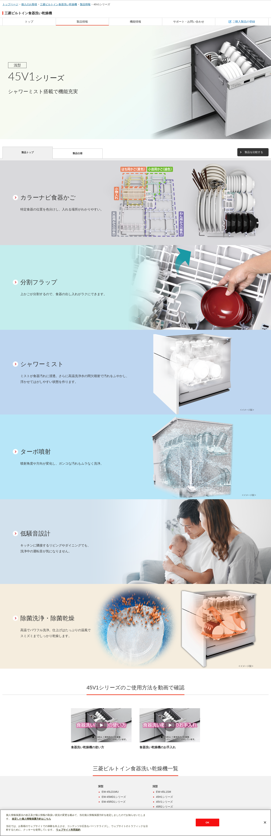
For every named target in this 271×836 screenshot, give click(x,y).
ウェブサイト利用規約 (68, 829)
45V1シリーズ (102, 4)
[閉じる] (265, 822)
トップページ (10, 4)
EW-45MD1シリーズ (114, 796)
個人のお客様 (29, 4)
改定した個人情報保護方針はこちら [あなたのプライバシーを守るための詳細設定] (31, 818)
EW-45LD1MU (110, 791)
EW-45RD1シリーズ (114, 801)
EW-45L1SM (163, 791)
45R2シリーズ (164, 806)
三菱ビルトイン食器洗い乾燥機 (58, 4)
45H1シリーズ (164, 796)
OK (207, 822)
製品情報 (85, 4)
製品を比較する (254, 152)
